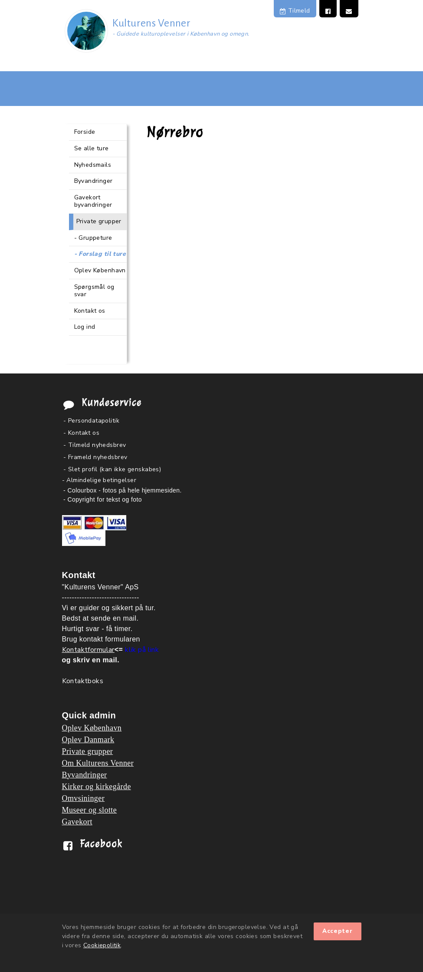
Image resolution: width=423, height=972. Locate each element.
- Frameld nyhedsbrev (95, 457)
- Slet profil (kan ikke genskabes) (112, 469)
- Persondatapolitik (91, 421)
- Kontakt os (81, 433)
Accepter (337, 931)
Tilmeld (295, 11)
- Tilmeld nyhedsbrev (94, 445)
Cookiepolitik (102, 945)
